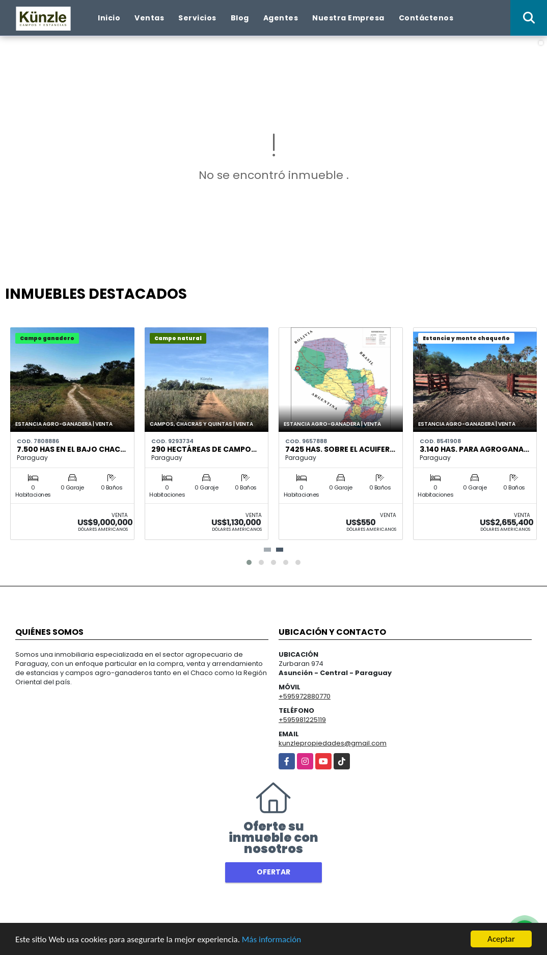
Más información (271, 939)
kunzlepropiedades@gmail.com (333, 743)
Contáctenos (426, 18)
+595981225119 (302, 720)
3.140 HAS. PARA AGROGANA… (474, 449)
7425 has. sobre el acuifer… (340, 449)
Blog (240, 18)
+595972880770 (305, 696)
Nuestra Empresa (348, 18)
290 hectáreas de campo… (204, 449)
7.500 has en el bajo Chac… (71, 449)
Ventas (149, 18)
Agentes (280, 18)
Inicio (109, 18)
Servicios (197, 18)
